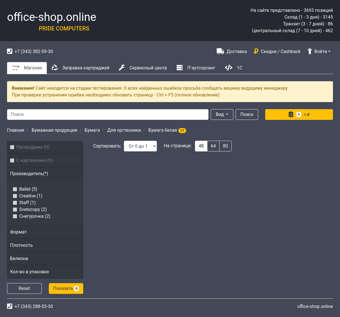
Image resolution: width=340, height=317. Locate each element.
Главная (15, 130)
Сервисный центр (143, 68)
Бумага (92, 130)
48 (201, 146)
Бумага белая (167, 130)
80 (225, 146)
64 (213, 146)
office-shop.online (51, 17)
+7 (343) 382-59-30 (30, 51)
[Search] (108, 114)
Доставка (232, 51)
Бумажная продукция (54, 130)
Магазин (27, 68)
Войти (317, 51)
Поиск (247, 114)
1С (233, 68)
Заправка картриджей (80, 68)
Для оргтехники (124, 130)
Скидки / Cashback (277, 51)
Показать (66, 288)
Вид (220, 114)
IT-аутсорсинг (196, 68)
